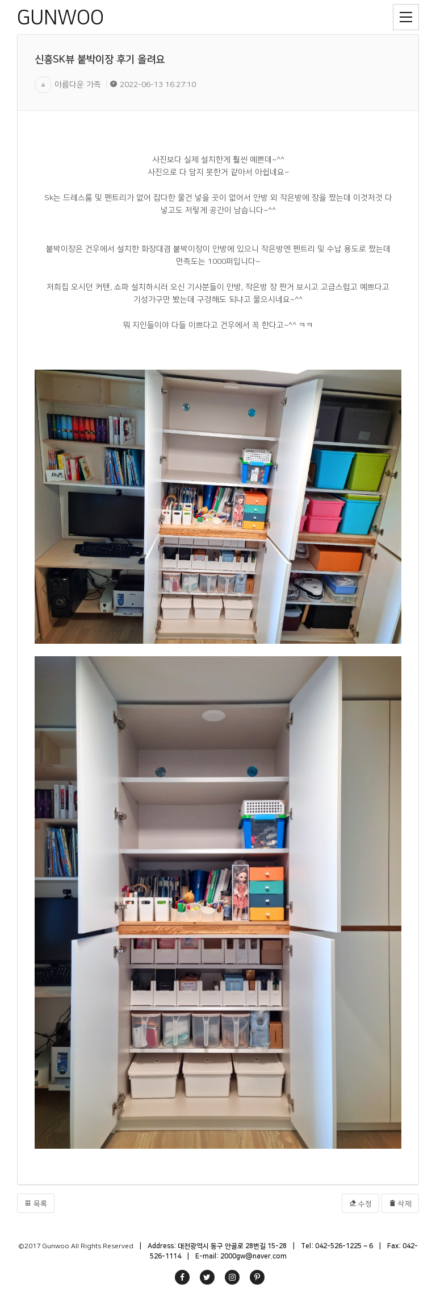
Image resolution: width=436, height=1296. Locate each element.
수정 (360, 1203)
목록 (35, 1203)
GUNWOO (60, 17)
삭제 (400, 1203)
